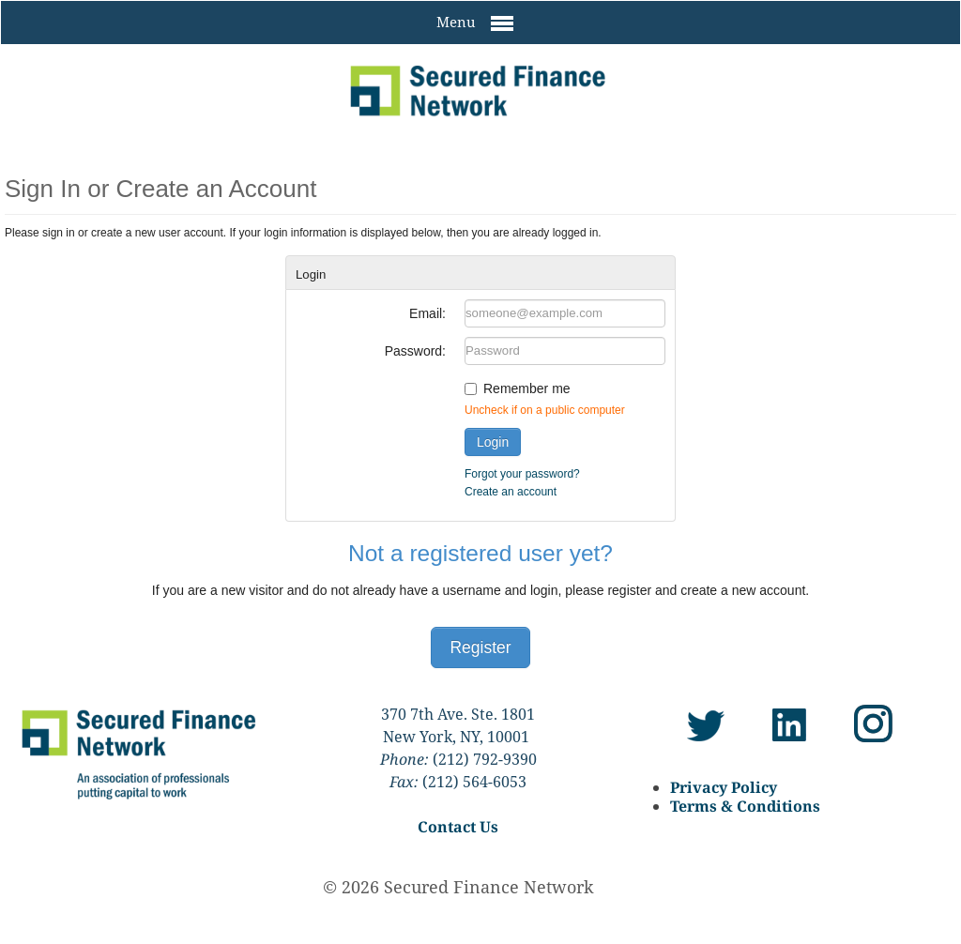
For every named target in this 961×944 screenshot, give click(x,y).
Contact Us (458, 826)
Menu (474, 23)
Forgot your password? (522, 473)
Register (480, 647)
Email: (427, 313)
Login (493, 441)
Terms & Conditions (745, 806)
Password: (415, 350)
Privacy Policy (723, 787)
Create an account (511, 491)
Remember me (527, 388)
